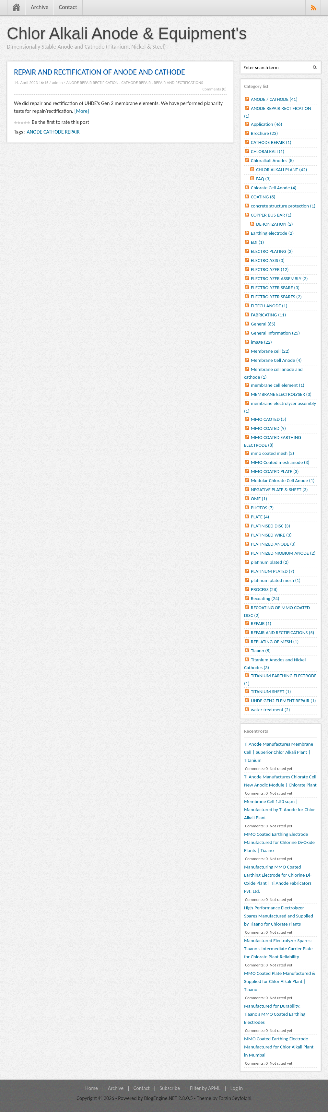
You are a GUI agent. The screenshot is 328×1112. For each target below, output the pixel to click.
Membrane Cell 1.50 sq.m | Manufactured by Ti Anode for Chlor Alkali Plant (279, 810)
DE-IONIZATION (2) (274, 224)
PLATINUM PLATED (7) (272, 571)
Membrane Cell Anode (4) (276, 360)
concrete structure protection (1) (283, 206)
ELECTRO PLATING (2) (272, 251)
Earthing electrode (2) (272, 233)
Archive (40, 7)
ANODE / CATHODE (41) (274, 99)
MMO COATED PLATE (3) (275, 471)
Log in (236, 1088)
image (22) (261, 342)
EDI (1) (257, 242)
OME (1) (259, 499)
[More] (82, 111)
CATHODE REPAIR (136, 82)
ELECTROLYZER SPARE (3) (275, 287)
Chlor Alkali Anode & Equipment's (127, 33)
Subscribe (170, 1088)
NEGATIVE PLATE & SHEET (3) (279, 489)
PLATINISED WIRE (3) (271, 535)
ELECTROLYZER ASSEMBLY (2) (279, 278)
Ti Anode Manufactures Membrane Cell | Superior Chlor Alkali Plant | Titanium (278, 752)
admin (57, 82)
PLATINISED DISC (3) (270, 526)
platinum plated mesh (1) (275, 580)
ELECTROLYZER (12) (270, 269)
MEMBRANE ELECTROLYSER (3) (281, 394)
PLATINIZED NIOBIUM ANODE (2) (283, 553)
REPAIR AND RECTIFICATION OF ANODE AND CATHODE (99, 72)
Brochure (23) (264, 133)
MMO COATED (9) (268, 428)
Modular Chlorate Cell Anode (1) (282, 480)
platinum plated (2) (270, 562)
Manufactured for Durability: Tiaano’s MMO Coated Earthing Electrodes (274, 1014)
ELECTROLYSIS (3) (268, 260)
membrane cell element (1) (277, 385)
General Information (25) (275, 333)
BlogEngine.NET (160, 1098)
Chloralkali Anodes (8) (272, 160)
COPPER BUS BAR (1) (271, 215)
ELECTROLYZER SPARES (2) (276, 297)
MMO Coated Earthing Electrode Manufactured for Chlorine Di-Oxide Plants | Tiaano (279, 842)
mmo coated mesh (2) (272, 453)
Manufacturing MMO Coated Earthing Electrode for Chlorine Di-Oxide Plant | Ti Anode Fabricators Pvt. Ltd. (277, 879)
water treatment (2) (270, 710)
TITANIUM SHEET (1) (271, 691)
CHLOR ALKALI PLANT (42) (281, 169)
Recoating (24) (265, 598)
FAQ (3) (263, 179)
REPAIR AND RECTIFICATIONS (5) (282, 632)
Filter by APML (205, 1088)
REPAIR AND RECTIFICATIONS (178, 82)
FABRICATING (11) (268, 315)
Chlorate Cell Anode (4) (274, 188)
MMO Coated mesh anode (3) (280, 462)
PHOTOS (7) (262, 508)
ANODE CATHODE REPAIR (53, 132)
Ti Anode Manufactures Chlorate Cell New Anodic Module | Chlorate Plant (280, 781)
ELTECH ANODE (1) (269, 306)
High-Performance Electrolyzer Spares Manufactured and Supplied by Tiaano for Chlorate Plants (278, 916)
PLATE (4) (260, 517)
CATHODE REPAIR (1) (271, 142)
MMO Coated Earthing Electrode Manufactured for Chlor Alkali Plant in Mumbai (278, 1047)
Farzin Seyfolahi (235, 1098)
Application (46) (266, 124)
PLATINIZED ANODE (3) (273, 544)
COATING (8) (263, 197)
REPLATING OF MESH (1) (275, 642)
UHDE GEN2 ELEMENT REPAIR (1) (283, 701)
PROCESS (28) (264, 589)
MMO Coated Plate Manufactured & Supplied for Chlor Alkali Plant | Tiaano (279, 981)
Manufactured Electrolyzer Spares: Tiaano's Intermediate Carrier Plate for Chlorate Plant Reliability (278, 949)
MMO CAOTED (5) (268, 419)
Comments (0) (214, 89)
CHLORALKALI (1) (267, 151)
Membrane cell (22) (270, 351)
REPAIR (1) (261, 623)
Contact (68, 7)
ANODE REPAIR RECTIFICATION (92, 82)
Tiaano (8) (261, 651)
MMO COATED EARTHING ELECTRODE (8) (272, 441)
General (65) (263, 324)
